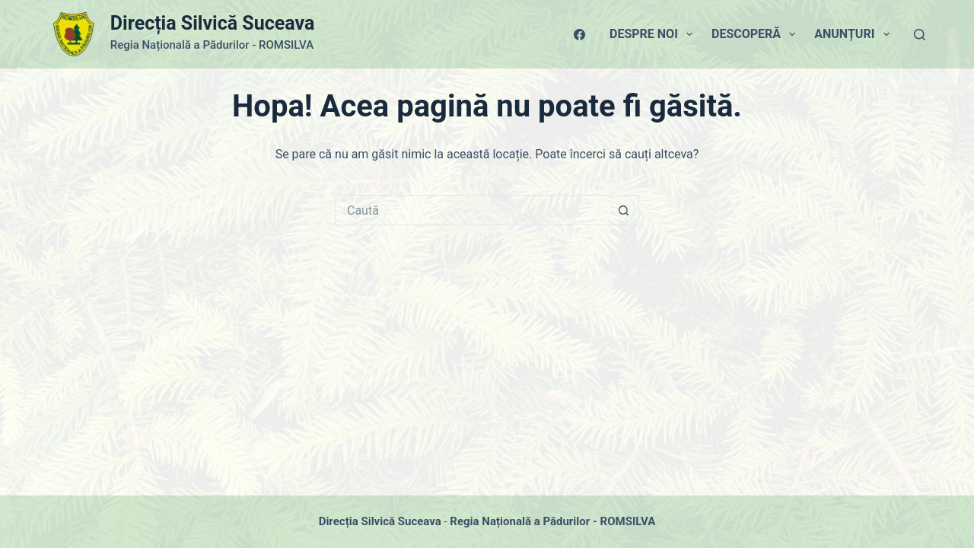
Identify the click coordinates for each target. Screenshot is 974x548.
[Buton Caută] (624, 210)
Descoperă (756, 34)
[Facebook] (579, 34)
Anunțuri (854, 34)
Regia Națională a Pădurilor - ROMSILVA (552, 521)
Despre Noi (654, 34)
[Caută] (919, 34)
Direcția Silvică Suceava (212, 23)
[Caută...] (472, 210)
